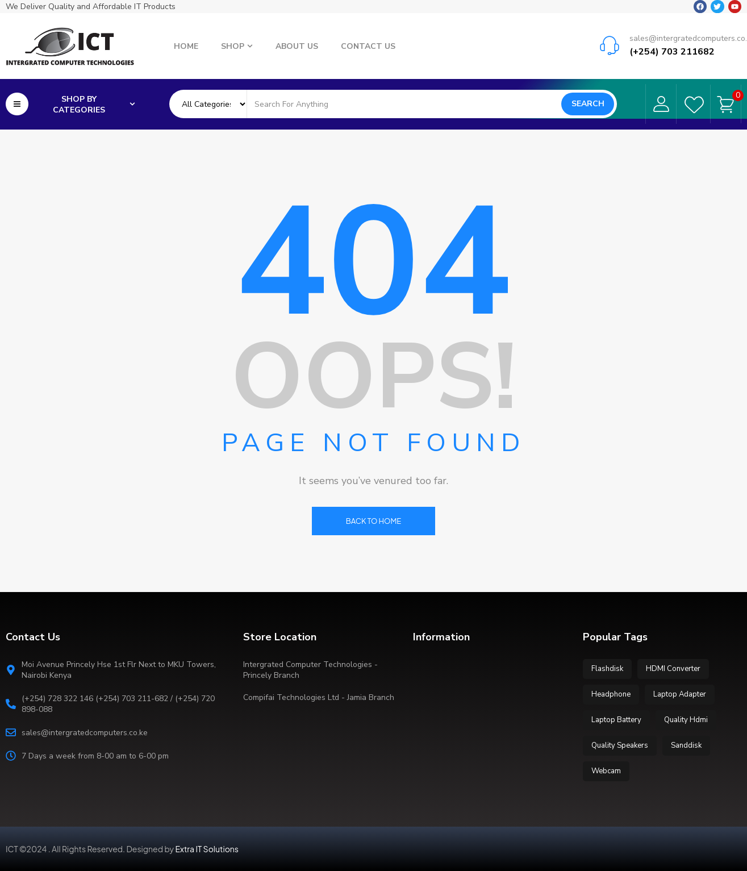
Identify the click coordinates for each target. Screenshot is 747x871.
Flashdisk (607, 669)
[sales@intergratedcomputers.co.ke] (609, 45)
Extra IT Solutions (207, 849)
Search (587, 103)
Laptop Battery (616, 720)
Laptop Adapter (679, 694)
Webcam (606, 771)
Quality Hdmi (686, 720)
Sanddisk (686, 745)
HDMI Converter (673, 669)
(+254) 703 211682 (672, 51)
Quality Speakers (619, 745)
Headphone (611, 694)
